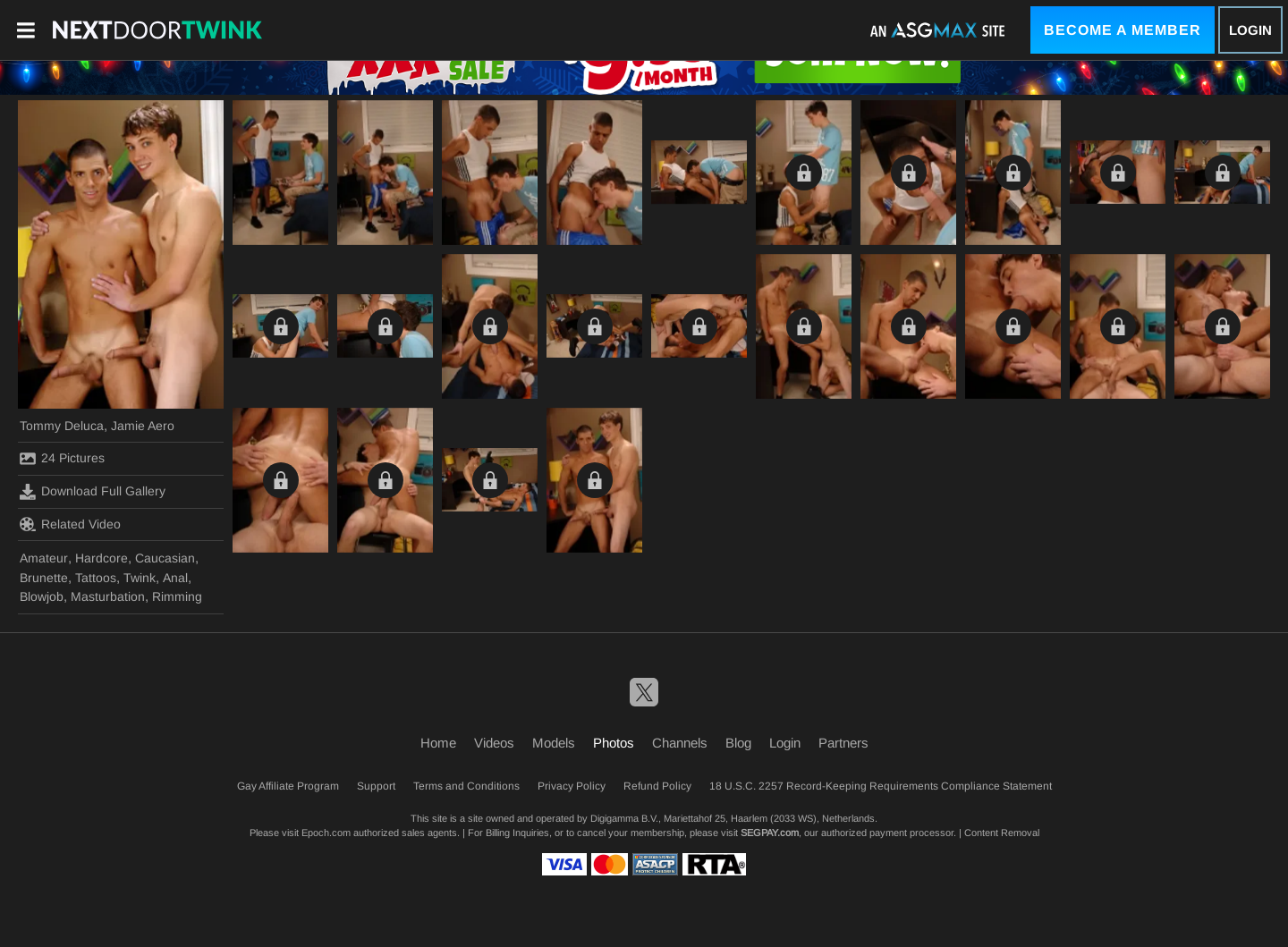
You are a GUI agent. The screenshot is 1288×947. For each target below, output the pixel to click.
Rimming (177, 596)
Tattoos (95, 578)
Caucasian (165, 558)
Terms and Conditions (466, 786)
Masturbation (108, 596)
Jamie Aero (142, 426)
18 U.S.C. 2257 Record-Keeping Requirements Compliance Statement (880, 786)
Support (376, 786)
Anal (175, 578)
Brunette (44, 578)
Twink (139, 578)
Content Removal (1001, 832)
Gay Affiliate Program (288, 786)
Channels (680, 742)
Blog (738, 742)
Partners (843, 742)
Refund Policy (657, 786)
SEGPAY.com (770, 832)
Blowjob (42, 596)
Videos (494, 742)
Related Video (70, 524)
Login (1250, 30)
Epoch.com (326, 832)
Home (438, 742)
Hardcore (101, 558)
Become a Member (1122, 30)
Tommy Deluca (62, 426)
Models (553, 742)
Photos (613, 742)
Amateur (44, 558)
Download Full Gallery (92, 492)
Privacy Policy (572, 786)
